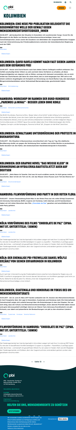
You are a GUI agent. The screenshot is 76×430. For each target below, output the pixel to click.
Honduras (19, 314)
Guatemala (11, 314)
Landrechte (11, 210)
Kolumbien (3, 49)
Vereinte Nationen (29, 314)
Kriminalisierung (13, 86)
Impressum (7, 399)
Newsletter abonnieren (11, 389)
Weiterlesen (5, 54)
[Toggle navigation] (70, 8)
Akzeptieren (52, 420)
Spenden (61, 8)
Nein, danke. (63, 420)
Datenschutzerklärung (11, 401)
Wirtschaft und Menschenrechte (18, 108)
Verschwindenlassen (14, 182)
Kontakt (6, 392)
